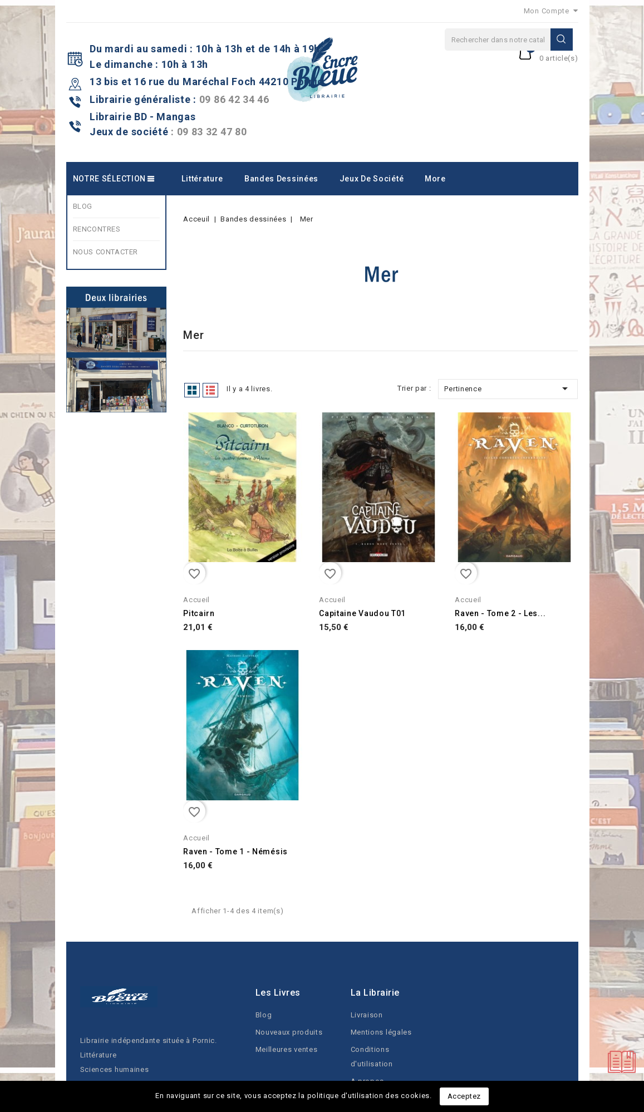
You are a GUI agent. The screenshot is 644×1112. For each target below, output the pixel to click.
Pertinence (508, 388)
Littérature (202, 178)
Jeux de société (372, 178)
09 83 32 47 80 (212, 131)
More (435, 178)
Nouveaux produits (289, 1032)
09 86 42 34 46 (234, 99)
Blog (263, 1015)
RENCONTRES (97, 229)
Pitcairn (199, 613)
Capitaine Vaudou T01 (362, 613)
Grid (192, 390)
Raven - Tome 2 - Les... (500, 613)
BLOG (82, 206)
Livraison (367, 1015)
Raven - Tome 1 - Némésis (235, 851)
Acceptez (464, 1096)
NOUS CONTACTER (105, 252)
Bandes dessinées (281, 178)
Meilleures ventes (286, 1049)
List (210, 390)
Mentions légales (381, 1032)
